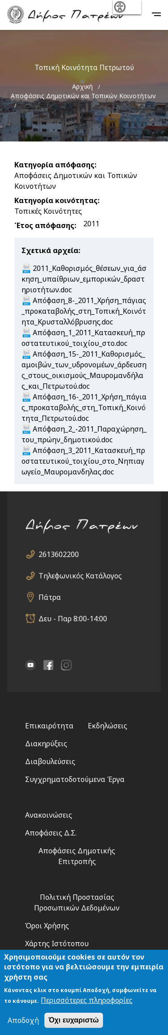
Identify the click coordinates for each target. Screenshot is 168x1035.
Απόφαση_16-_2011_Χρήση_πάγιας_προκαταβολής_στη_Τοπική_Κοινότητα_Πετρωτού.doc (84, 407)
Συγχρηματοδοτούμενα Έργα (75, 779)
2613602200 (59, 554)
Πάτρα (50, 597)
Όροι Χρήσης (47, 926)
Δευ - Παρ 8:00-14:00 (73, 618)
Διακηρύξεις (46, 743)
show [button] (126, 7)
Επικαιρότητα (49, 726)
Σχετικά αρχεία (50, 250)
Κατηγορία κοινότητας (56, 200)
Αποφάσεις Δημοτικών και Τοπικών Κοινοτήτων (83, 95)
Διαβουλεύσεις (50, 761)
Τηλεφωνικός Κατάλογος (80, 576)
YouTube (30, 665)
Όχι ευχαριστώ (73, 1020)
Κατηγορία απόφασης (54, 165)
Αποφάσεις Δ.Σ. (51, 833)
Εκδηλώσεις (107, 726)
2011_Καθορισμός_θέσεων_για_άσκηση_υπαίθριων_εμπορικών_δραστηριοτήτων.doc (84, 279)
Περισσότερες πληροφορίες (87, 1000)
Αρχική (82, 86)
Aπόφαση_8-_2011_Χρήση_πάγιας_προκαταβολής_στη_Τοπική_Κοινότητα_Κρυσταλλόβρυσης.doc (84, 311)
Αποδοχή (23, 1020)
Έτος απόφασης (44, 225)
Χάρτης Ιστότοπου (57, 943)
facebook (48, 665)
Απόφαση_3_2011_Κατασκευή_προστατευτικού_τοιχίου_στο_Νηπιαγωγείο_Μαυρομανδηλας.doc (83, 461)
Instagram (66, 665)
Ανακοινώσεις (48, 815)
